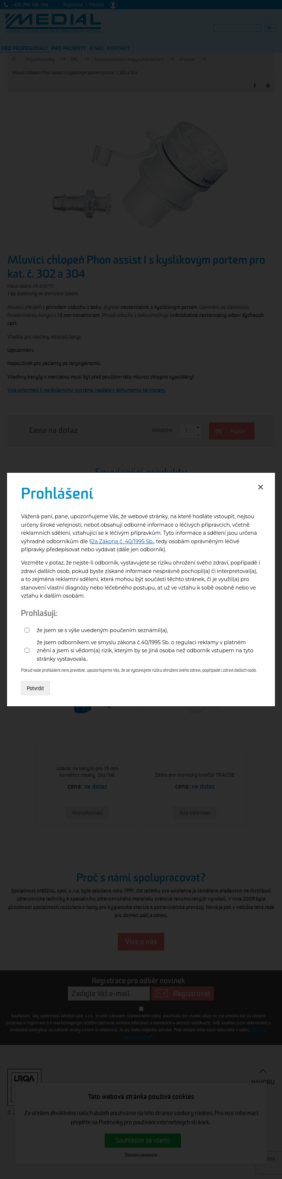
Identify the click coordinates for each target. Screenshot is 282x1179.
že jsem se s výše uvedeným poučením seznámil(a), (102, 630)
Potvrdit (35, 688)
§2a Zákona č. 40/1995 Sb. (121, 541)
